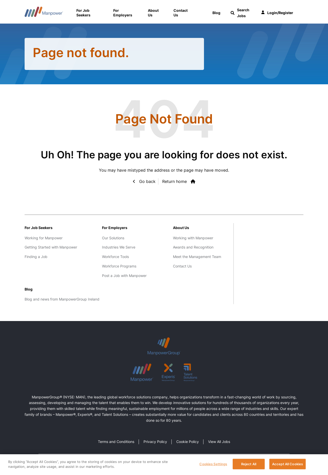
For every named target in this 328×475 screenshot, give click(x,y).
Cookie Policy (187, 441)
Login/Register (277, 13)
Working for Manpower (44, 238)
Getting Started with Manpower (51, 247)
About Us (153, 12)
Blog (29, 289)
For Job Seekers (83, 12)
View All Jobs (219, 441)
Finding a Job (36, 256)
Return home (174, 181)
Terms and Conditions (116, 441)
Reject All (248, 465)
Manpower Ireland (44, 11)
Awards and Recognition (193, 247)
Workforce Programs (119, 266)
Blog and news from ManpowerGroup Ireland (62, 299)
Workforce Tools (115, 256)
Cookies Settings (213, 465)
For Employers (122, 12)
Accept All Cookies (287, 465)
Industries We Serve (118, 247)
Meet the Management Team (197, 256)
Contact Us (180, 12)
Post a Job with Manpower (124, 275)
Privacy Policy (155, 441)
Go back (147, 181)
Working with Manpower (193, 238)
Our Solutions (113, 238)
